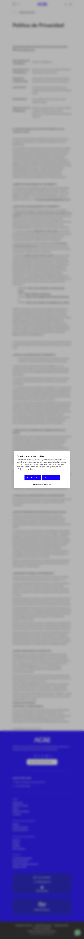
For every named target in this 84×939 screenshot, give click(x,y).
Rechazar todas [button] (51, 478)
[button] (42, 484)
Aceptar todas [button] (32, 478)
